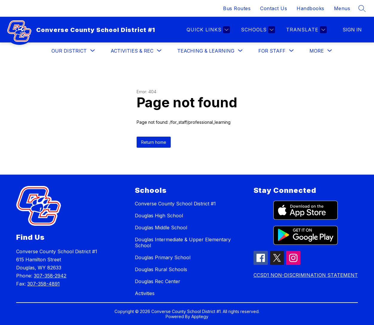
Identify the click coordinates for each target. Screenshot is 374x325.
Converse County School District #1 (175, 204)
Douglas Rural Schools (161, 269)
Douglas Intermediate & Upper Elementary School (183, 242)
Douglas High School (159, 216)
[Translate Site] (306, 29)
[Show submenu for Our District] (69, 50)
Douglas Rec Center (157, 281)
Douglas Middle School (161, 228)
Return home (153, 142)
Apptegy (199, 316)
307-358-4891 (43, 284)
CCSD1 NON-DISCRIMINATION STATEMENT (306, 275)
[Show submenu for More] (316, 50)
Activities (145, 293)
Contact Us (273, 8)
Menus (342, 8)
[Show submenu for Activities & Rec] (132, 50)
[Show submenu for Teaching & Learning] (205, 50)
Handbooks (310, 8)
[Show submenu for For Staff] (272, 50)
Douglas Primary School (162, 257)
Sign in (352, 30)
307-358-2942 (50, 276)
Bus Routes (237, 8)
